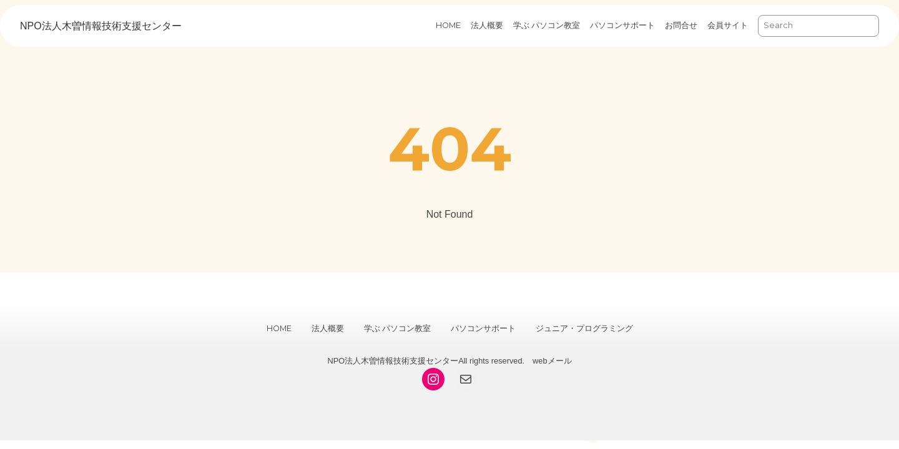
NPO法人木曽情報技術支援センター (101, 26)
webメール (552, 360)
